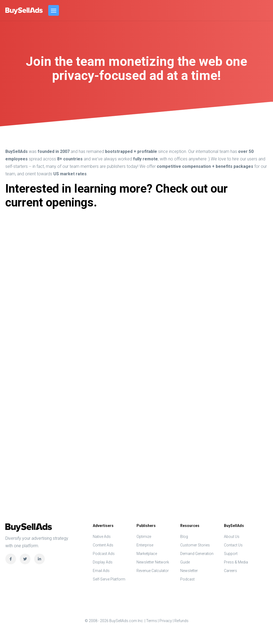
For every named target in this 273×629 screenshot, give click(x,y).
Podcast (187, 579)
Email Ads (101, 571)
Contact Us (233, 545)
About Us (231, 536)
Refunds (181, 621)
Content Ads (103, 545)
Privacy (165, 621)
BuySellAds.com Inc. (24, 10)
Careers (230, 571)
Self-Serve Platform (109, 579)
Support (231, 553)
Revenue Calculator (152, 571)
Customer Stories (195, 545)
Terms (151, 621)
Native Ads (102, 536)
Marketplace (146, 553)
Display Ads (103, 562)
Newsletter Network (152, 562)
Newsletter (189, 571)
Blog (184, 536)
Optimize (143, 536)
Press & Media (236, 562)
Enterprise (144, 545)
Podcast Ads (104, 553)
